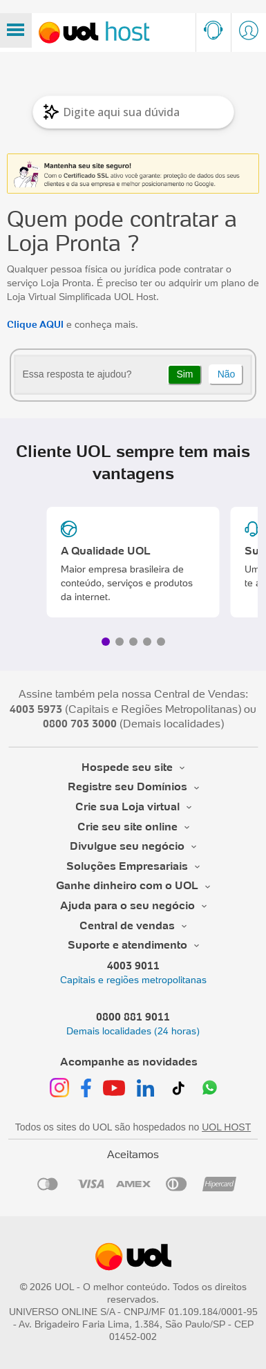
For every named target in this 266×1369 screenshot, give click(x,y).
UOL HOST (226, 1127)
